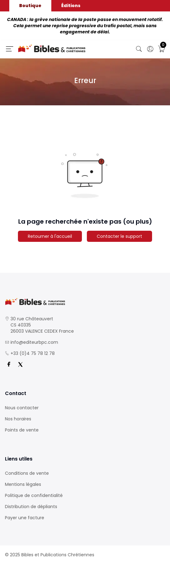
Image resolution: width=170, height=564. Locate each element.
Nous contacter (22, 408)
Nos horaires (18, 419)
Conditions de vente (27, 473)
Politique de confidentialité (34, 495)
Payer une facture (24, 518)
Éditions (70, 5)
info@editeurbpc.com (34, 342)
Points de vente (22, 430)
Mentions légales (23, 484)
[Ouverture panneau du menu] (9, 48)
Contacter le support (119, 236)
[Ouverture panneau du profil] (150, 49)
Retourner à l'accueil (50, 236)
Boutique (30, 5)
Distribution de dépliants (31, 506)
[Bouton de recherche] (139, 49)
